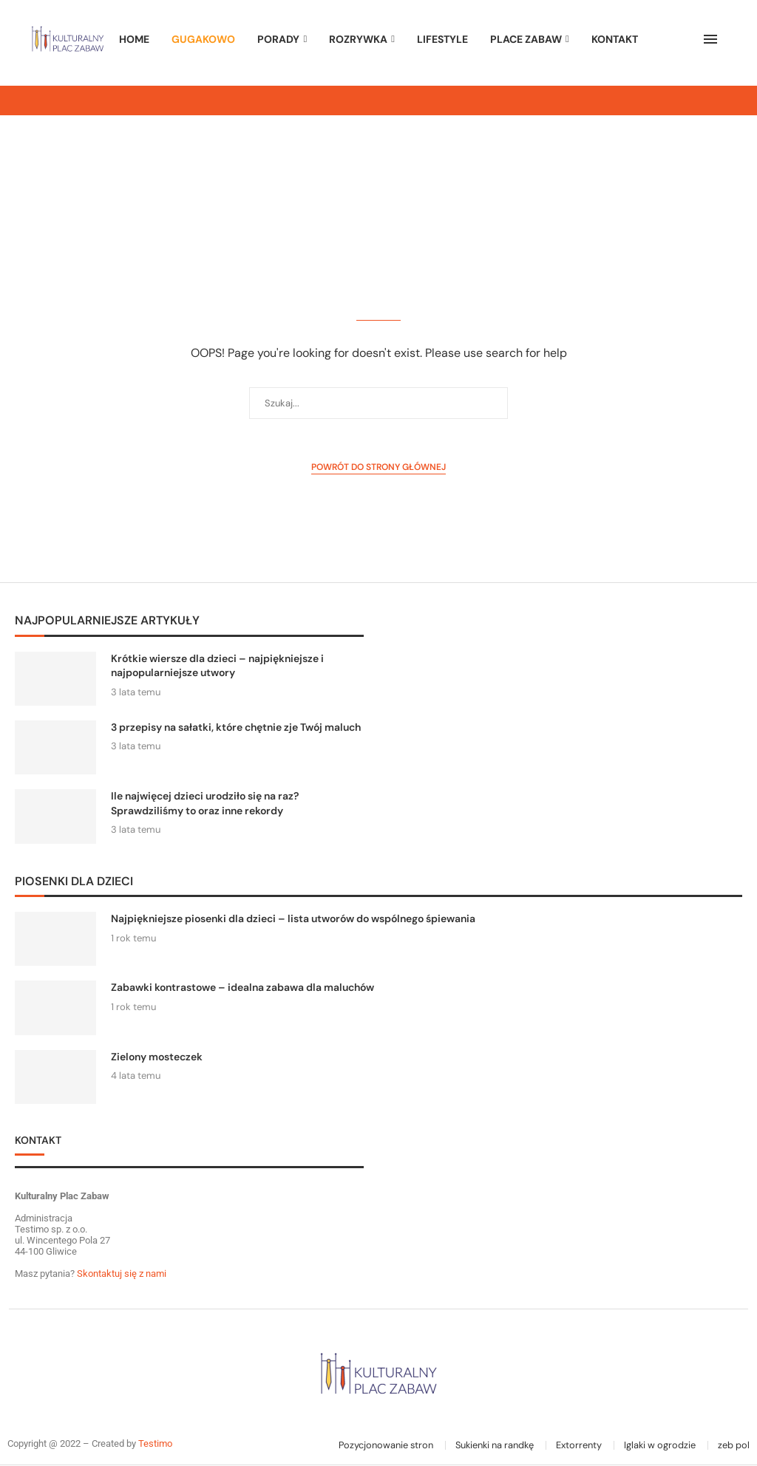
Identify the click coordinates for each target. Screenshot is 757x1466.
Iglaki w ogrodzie (660, 1445)
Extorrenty (579, 1445)
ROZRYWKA (358, 39)
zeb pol (734, 1445)
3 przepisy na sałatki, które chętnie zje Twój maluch (236, 727)
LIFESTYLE (442, 39)
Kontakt (614, 39)
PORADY (278, 39)
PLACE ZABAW (526, 39)
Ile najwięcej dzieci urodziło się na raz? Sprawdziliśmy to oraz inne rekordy (205, 803)
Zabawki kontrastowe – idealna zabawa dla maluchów (242, 987)
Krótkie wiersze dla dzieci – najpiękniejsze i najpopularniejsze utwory (217, 666)
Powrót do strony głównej (378, 467)
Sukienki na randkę (494, 1445)
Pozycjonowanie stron (386, 1445)
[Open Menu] (710, 39)
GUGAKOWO (203, 39)
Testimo (155, 1443)
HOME (134, 39)
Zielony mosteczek (157, 1056)
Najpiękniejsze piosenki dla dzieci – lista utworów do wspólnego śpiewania (293, 918)
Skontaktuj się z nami (120, 1273)
